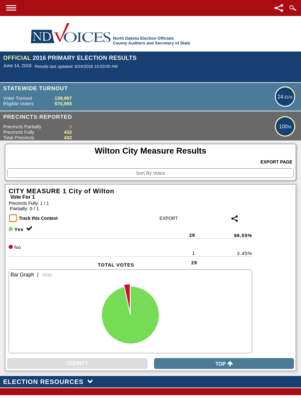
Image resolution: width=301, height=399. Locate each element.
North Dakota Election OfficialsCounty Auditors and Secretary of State (151, 40)
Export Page (276, 161)
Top (224, 364)
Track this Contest (38, 218)
